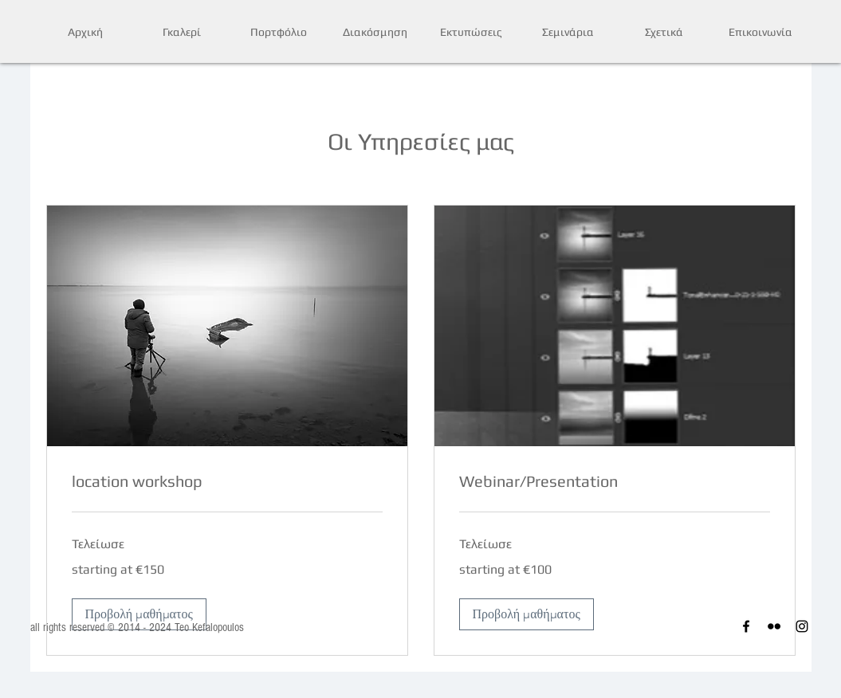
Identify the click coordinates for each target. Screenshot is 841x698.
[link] (227, 481)
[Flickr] (774, 626)
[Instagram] (802, 626)
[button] (139, 614)
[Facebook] (746, 626)
